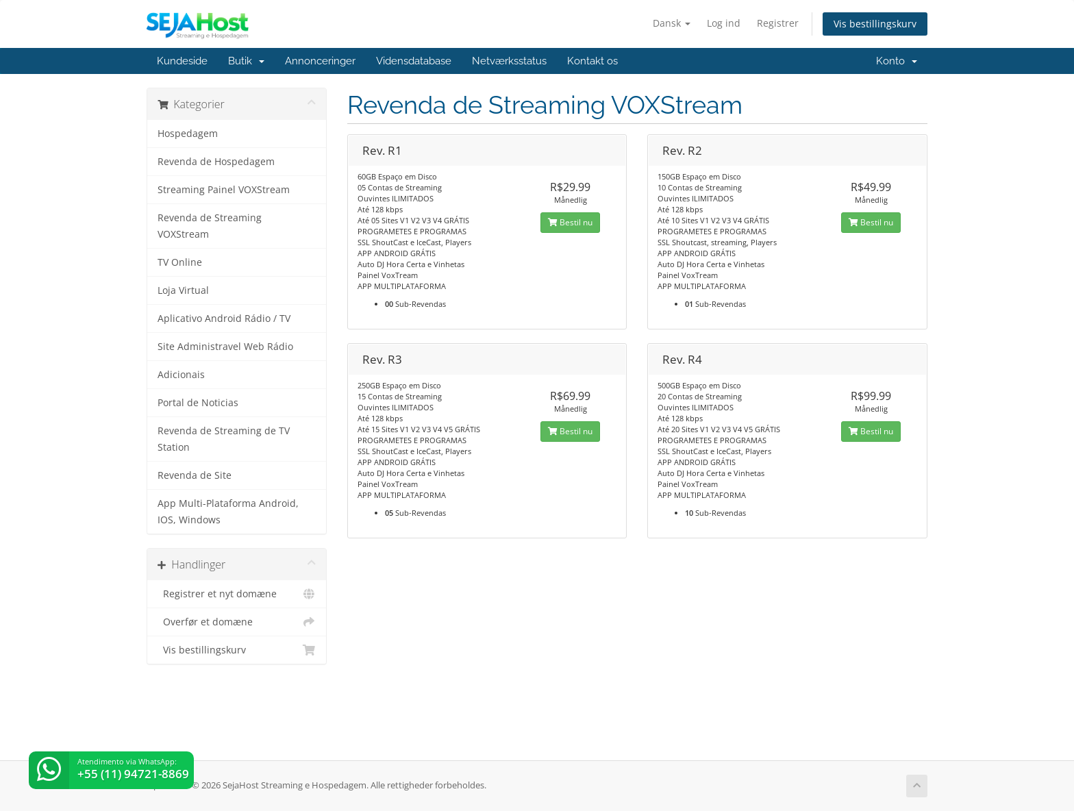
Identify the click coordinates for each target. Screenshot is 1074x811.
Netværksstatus (509, 61)
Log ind (723, 22)
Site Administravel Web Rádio (225, 346)
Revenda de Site (195, 475)
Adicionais (181, 375)
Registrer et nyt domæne (237, 594)
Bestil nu (570, 222)
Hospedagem (188, 133)
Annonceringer (320, 61)
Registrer (778, 22)
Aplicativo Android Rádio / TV (224, 318)
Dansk (671, 22)
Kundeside (182, 61)
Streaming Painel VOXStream (224, 190)
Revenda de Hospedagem (216, 161)
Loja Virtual (183, 290)
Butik (246, 61)
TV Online (180, 262)
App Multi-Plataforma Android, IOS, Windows (228, 511)
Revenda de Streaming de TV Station (224, 439)
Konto (896, 61)
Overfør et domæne (237, 622)
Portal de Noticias (198, 403)
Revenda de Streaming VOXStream (210, 226)
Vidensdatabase (413, 61)
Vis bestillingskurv (875, 23)
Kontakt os (592, 61)
